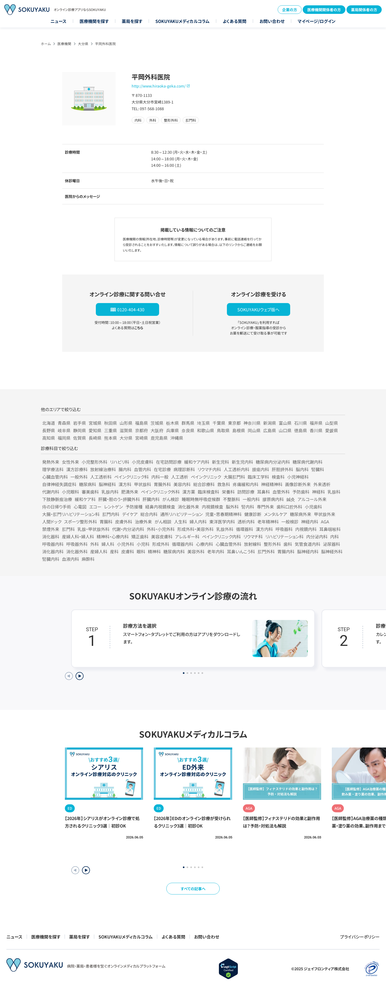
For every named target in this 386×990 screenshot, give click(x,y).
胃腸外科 (162, 484)
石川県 (300, 423)
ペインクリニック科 (131, 477)
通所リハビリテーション (181, 514)
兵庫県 (172, 430)
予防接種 (134, 506)
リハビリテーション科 (284, 536)
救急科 (223, 484)
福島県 (141, 423)
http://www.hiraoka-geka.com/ (159, 86)
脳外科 (232, 506)
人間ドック (51, 521)
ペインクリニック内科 (221, 536)
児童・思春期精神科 (223, 514)
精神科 (154, 551)
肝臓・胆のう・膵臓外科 (119, 499)
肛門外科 (266, 551)
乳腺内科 (110, 491)
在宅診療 (162, 469)
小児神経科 (298, 477)
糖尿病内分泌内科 (273, 462)
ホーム (46, 43)
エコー (95, 506)
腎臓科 (317, 469)
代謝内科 (50, 491)
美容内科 (182, 484)
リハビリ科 (119, 462)
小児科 (143, 544)
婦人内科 (198, 521)
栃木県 (172, 423)
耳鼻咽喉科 (330, 529)
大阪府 (157, 430)
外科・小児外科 (161, 529)
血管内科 (142, 469)
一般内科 (251, 499)
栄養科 (228, 491)
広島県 (269, 430)
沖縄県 (176, 438)
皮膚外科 (123, 521)
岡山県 (254, 430)
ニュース (58, 21)
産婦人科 (98, 551)
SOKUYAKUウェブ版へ (258, 309)
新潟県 (269, 423)
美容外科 (195, 551)
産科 (114, 551)
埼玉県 (203, 423)
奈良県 (188, 430)
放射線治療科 (103, 469)
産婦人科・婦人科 (78, 536)
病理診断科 (184, 469)
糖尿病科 (87, 484)
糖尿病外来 (300, 514)
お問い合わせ (272, 21)
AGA (325, 521)
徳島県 (300, 430)
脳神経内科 (307, 551)
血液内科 (70, 559)
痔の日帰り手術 (56, 506)
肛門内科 (110, 514)
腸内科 (125, 469)
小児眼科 (70, 491)
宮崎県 (141, 438)
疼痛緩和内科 (245, 484)
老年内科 (215, 551)
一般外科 (79, 477)
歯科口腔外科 (289, 506)
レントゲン (113, 506)
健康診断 (252, 514)
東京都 (234, 423)
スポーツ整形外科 (80, 521)
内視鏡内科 (306, 529)
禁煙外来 (50, 529)
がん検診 (170, 499)
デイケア (130, 514)
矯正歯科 (139, 536)
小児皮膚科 (142, 462)
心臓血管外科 (228, 544)
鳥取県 (223, 430)
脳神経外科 (331, 551)
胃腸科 (106, 521)
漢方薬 (188, 491)
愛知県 (95, 430)
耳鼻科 (263, 491)
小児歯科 (313, 506)
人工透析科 (101, 477)
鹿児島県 (159, 438)
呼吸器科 (284, 529)
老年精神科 (268, 521)
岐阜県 (64, 430)
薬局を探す (132, 21)
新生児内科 (242, 462)
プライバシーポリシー (360, 936)
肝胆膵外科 (282, 469)
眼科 (141, 551)
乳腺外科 (224, 529)
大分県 (83, 43)
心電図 (80, 506)
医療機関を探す (94, 21)
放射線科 (252, 544)
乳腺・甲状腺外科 (93, 529)
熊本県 (110, 438)
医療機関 (64, 43)
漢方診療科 (77, 469)
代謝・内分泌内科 (128, 529)
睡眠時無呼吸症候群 (201, 499)
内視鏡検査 (212, 506)
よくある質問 (234, 21)
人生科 (180, 521)
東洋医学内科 (222, 521)
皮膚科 (127, 551)
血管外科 (281, 491)
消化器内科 (53, 551)
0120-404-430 (130, 309)
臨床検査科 (208, 491)
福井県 (316, 423)
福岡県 (64, 438)
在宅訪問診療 (169, 462)
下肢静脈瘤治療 (57, 499)
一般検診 (289, 521)
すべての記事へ (193, 888)
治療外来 (143, 521)
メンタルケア (275, 514)
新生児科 (220, 462)
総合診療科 (204, 484)
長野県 (48, 430)
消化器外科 (77, 551)
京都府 (141, 430)
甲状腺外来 (324, 514)
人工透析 (179, 477)
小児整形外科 (94, 462)
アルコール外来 (312, 499)
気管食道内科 (307, 544)
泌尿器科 (331, 544)
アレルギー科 (187, 536)
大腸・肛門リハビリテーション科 (71, 514)
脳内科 (302, 469)
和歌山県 (205, 430)
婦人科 (107, 544)
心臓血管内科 (55, 477)
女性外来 (70, 462)
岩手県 (79, 423)
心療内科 (204, 544)
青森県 (64, 423)
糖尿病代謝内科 (307, 462)
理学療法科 (53, 469)
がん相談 (163, 521)
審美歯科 (90, 491)
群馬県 (188, 423)
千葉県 (218, 423)
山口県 (285, 430)
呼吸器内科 (53, 544)
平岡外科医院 (105, 43)
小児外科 (125, 544)
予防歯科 (300, 491)
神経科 (318, 491)
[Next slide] (80, 676)
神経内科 (309, 521)
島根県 (238, 430)
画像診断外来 (298, 484)
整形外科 (272, 544)
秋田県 (110, 423)
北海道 (48, 423)
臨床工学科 (258, 477)
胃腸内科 (285, 551)
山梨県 (331, 423)
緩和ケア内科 (196, 462)
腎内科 (247, 506)
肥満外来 (129, 491)
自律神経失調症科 (59, 484)
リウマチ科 (253, 536)
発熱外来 (50, 462)
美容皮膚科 (161, 536)
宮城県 (95, 423)
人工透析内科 (236, 469)
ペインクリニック (206, 477)
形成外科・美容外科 (195, 529)
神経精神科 (271, 484)
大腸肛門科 (234, 477)
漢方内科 (264, 529)
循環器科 (244, 529)
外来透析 (321, 484)
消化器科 (50, 536)
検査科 (278, 477)
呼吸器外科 (77, 544)
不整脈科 (231, 499)
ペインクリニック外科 (160, 491)
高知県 (48, 438)
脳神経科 (107, 484)
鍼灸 (290, 499)
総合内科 (148, 514)
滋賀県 (126, 430)
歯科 (287, 544)
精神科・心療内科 (113, 536)
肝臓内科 (151, 499)
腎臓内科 (50, 559)
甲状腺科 (142, 484)
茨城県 (157, 423)
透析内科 (246, 521)
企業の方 (289, 9)
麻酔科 (88, 559)
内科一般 (159, 477)
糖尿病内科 (174, 551)
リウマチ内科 (209, 469)
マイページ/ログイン (317, 21)
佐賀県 (79, 438)
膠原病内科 (273, 499)
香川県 (316, 430)
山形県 (126, 423)
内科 (334, 536)
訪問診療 (245, 491)
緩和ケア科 (85, 499)
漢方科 (125, 484)
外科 (94, 544)
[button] (86, 870)
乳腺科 (334, 491)
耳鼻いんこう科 (241, 551)
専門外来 (265, 506)
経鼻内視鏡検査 (160, 506)
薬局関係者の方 (364, 9)
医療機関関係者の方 (324, 9)
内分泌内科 (317, 536)
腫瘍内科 (260, 469)
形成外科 (160, 544)
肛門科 (68, 529)
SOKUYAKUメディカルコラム (182, 21)
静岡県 (79, 430)
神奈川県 (252, 423)
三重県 (110, 430)
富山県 (285, 423)
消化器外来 (188, 506)
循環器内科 (182, 544)
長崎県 (95, 438)
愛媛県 (331, 430)
